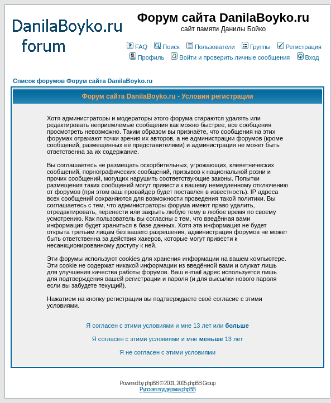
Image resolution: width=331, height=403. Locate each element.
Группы (256, 46)
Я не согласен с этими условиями (167, 352)
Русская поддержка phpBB (167, 389)
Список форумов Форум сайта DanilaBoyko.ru (82, 80)
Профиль (147, 57)
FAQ (137, 46)
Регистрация (299, 46)
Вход (308, 57)
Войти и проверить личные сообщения (230, 57)
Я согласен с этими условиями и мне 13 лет (167, 339)
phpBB (152, 383)
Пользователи (210, 46)
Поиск (166, 46)
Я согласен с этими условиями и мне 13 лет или (167, 325)
